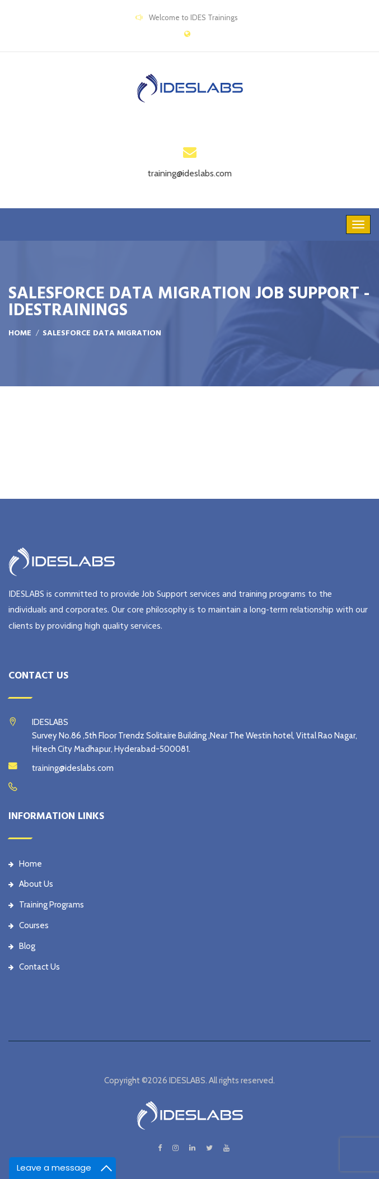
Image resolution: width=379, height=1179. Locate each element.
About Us (30, 884)
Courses (28, 925)
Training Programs (46, 905)
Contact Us (34, 967)
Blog (21, 946)
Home (19, 333)
